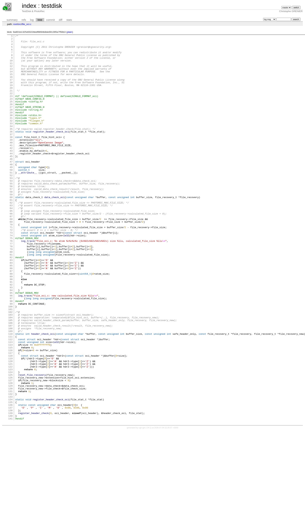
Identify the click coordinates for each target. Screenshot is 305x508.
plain (69, 32)
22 (11, 105)
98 (11, 354)
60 (11, 230)
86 (11, 315)
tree (40, 19)
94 (11, 341)
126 (10, 446)
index (29, 5)
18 (11, 92)
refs (24, 19)
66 (11, 249)
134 (10, 472)
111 (10, 397)
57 (11, 220)
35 (11, 148)
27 (11, 121)
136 (10, 479)
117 (10, 417)
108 (10, 387)
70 (11, 262)
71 (11, 266)
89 (11, 325)
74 (11, 276)
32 (11, 138)
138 (10, 485)
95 (11, 344)
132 (10, 466)
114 (10, 407)
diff (60, 19)
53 (11, 207)
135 (10, 476)
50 (11, 197)
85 (11, 312)
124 (10, 439)
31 (11, 134)
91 (11, 331)
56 (11, 216)
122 (10, 433)
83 (11, 305)
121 (10, 430)
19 (11, 95)
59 (11, 226)
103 (10, 371)
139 (10, 489)
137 (10, 482)
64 (11, 243)
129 (10, 456)
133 (10, 469)
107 (10, 384)
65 (11, 246)
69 (11, 259)
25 (11, 115)
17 (11, 89)
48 (11, 190)
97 (11, 351)
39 (11, 161)
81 (11, 298)
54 (11, 210)
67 (11, 253)
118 (10, 420)
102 (10, 367)
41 (11, 167)
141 (10, 495)
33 (11, 141)
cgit (140, 505)
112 (10, 400)
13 (11, 75)
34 (11, 144)
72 (11, 269)
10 (11, 66)
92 (11, 335)
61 (11, 233)
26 (11, 118)
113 (10, 403)
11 (11, 69)
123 (10, 436)
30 (11, 131)
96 (11, 348)
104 (10, 374)
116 (10, 413)
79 (11, 292)
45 (11, 180)
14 (11, 79)
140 (10, 492)
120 (10, 426)
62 (11, 236)
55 (11, 213)
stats (69, 19)
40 (11, 164)
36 (11, 151)
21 (11, 102)
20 (11, 98)
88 (11, 321)
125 (10, 443)
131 (10, 462)
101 (10, 364)
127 (10, 449)
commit (50, 19)
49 (11, 194)
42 (11, 171)
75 (11, 279)
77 (11, 285)
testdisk (51, 5)
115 (10, 410)
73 (11, 272)
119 (10, 423)
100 (10, 361)
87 (11, 318)
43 (11, 174)
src (19, 24)
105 (10, 377)
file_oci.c (26, 24)
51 (11, 200)
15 (11, 82)
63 (11, 239)
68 (11, 256)
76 (11, 282)
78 (11, 289)
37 (11, 154)
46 (11, 184)
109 (10, 390)
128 (10, 453)
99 (11, 357)
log (32, 19)
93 (11, 338)
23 (11, 108)
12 (11, 72)
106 (10, 380)
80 (11, 295)
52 (11, 203)
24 (11, 112)
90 (11, 328)
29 (11, 128)
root (15, 24)
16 (11, 85)
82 (11, 302)
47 (11, 187)
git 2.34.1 (147, 505)
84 (11, 308)
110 (10, 394)
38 (11, 157)
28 (11, 125)
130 (10, 459)
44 (11, 177)
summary (12, 19)
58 (11, 223)
